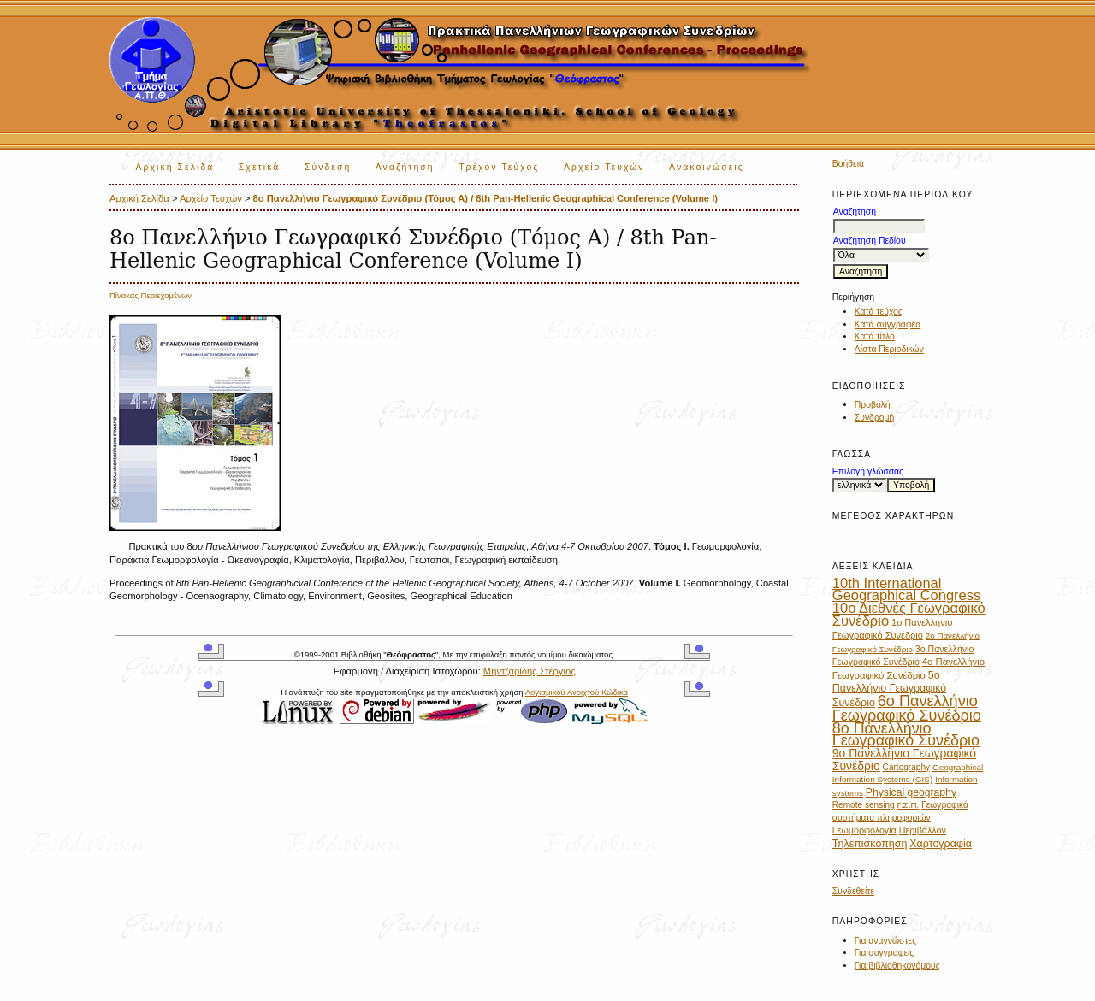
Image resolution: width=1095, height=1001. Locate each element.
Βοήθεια (848, 163)
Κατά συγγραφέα (887, 324)
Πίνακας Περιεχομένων (151, 295)
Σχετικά (260, 167)
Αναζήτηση (405, 167)
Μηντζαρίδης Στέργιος (529, 671)
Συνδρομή (875, 417)
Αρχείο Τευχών (604, 167)
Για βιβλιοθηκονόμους (897, 965)
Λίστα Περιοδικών (889, 349)
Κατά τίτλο (875, 336)
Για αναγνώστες (885, 940)
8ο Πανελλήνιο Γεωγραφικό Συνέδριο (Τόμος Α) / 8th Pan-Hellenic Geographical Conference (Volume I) (485, 198)
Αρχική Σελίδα (175, 167)
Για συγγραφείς (884, 952)
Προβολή (873, 404)
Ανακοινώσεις (706, 167)
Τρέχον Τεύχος (499, 167)
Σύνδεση (328, 167)
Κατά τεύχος (879, 311)
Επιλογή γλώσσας (867, 471)
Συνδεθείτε (853, 891)
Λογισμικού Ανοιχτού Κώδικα (576, 692)
